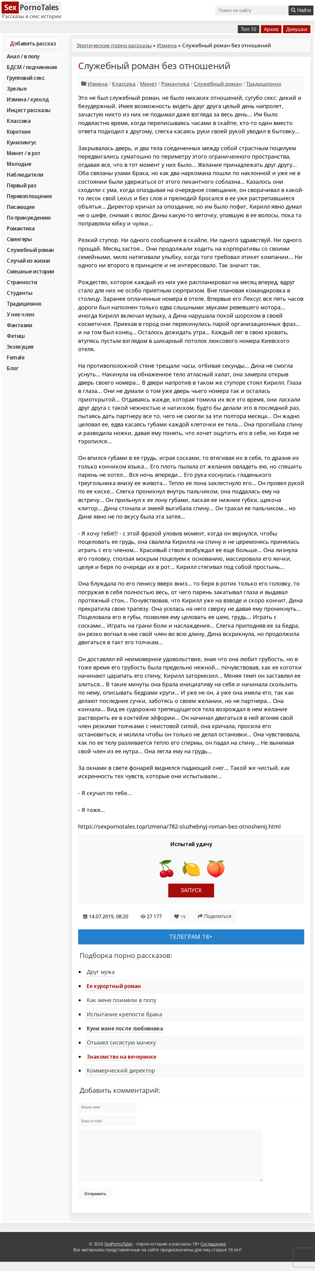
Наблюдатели (25, 174)
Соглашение (213, 1253)
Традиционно (24, 303)
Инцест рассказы (29, 110)
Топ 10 (248, 29)
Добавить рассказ (33, 43)
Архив (271, 29)
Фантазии (19, 325)
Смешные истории (30, 271)
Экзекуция (20, 346)
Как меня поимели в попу (121, 1000)
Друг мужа (101, 971)
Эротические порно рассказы (114, 45)
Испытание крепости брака (124, 1014)
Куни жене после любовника (125, 1028)
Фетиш (16, 335)
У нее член (20, 314)
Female (15, 357)
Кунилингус (21, 142)
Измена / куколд (28, 99)
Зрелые (16, 88)
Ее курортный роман (114, 986)
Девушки (296, 29)
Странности (22, 282)
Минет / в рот (24, 153)
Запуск (191, 890)
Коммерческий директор (121, 1070)
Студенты (19, 292)
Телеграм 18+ (191, 936)
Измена (167, 45)
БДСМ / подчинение (32, 67)
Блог (12, 368)
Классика (18, 120)
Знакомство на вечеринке (121, 1056)
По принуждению (28, 217)
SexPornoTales (118, 1253)
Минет (148, 83)
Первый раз (21, 185)
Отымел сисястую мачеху (121, 1042)
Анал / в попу (23, 56)
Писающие (20, 206)
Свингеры (19, 239)
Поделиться (214, 916)
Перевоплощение (29, 196)
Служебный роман (30, 249)
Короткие (18, 131)
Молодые (19, 163)
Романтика (21, 228)
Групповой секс (26, 77)
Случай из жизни (28, 260)
